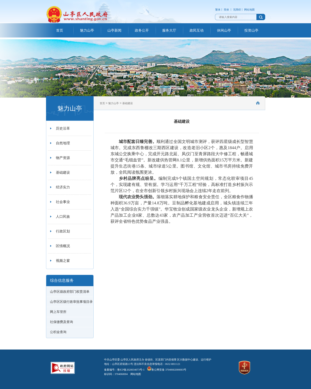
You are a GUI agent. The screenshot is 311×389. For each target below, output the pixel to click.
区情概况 (63, 246)
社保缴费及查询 (61, 322)
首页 (59, 30)
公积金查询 (58, 332)
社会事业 (63, 202)
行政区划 (63, 231)
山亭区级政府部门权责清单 (69, 291)
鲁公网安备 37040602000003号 (166, 369)
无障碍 (237, 9)
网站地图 (249, 9)
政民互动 (197, 30)
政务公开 (142, 30)
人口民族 (63, 216)
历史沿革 (63, 128)
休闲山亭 (224, 30)
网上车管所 (58, 312)
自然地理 (63, 143)
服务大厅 (169, 30)
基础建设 (63, 172)
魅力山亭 (87, 30)
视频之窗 (63, 260)
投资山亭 (251, 30)
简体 (226, 9)
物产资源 (63, 158)
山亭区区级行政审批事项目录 (71, 301)
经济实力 (63, 187)
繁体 (217, 9)
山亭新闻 (114, 30)
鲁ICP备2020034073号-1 (131, 369)
